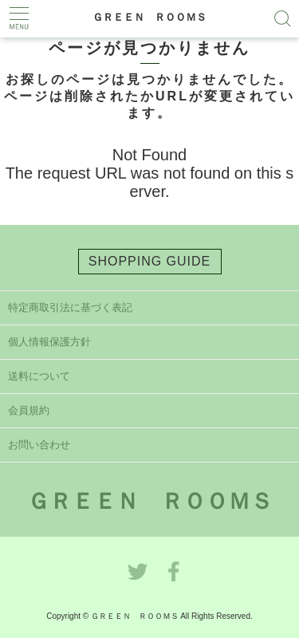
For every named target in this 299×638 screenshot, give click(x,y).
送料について (39, 376)
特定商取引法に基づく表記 (70, 307)
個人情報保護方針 (49, 342)
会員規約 (28, 410)
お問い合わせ (39, 445)
